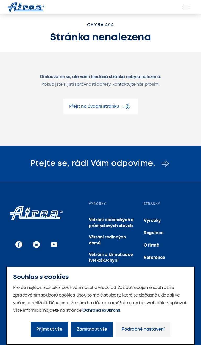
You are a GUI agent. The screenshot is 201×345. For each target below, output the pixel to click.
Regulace (153, 233)
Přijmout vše (49, 329)
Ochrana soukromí (101, 311)
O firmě (151, 245)
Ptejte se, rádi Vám (100, 163)
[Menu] (186, 7)
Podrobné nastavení (143, 329)
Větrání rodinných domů (107, 240)
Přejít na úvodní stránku (100, 106)
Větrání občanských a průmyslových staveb (111, 223)
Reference (154, 258)
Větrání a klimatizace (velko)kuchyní (111, 257)
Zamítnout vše (92, 329)
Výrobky (152, 221)
